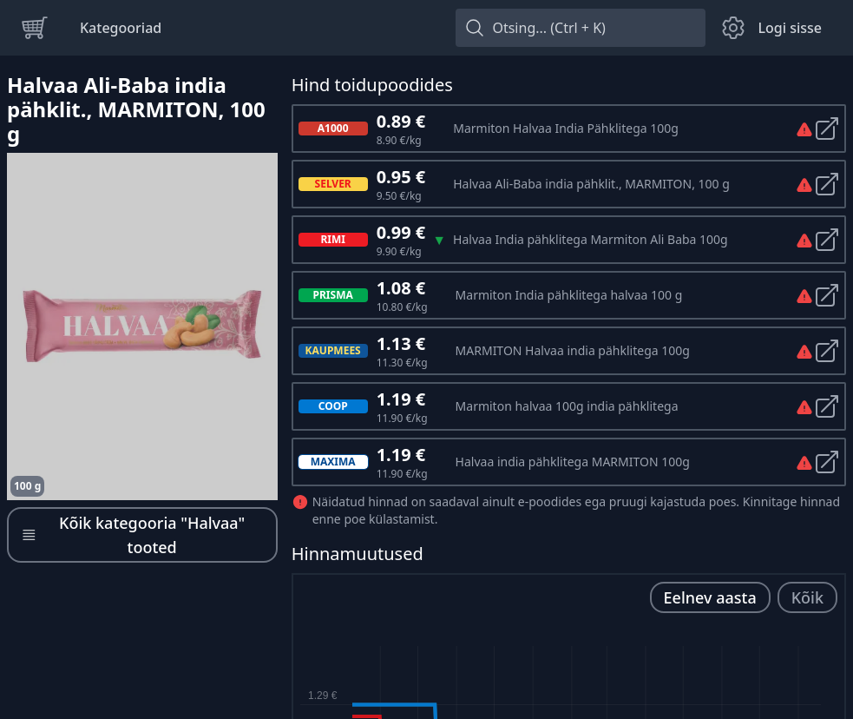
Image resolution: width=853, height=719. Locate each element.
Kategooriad (120, 27)
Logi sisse (790, 27)
